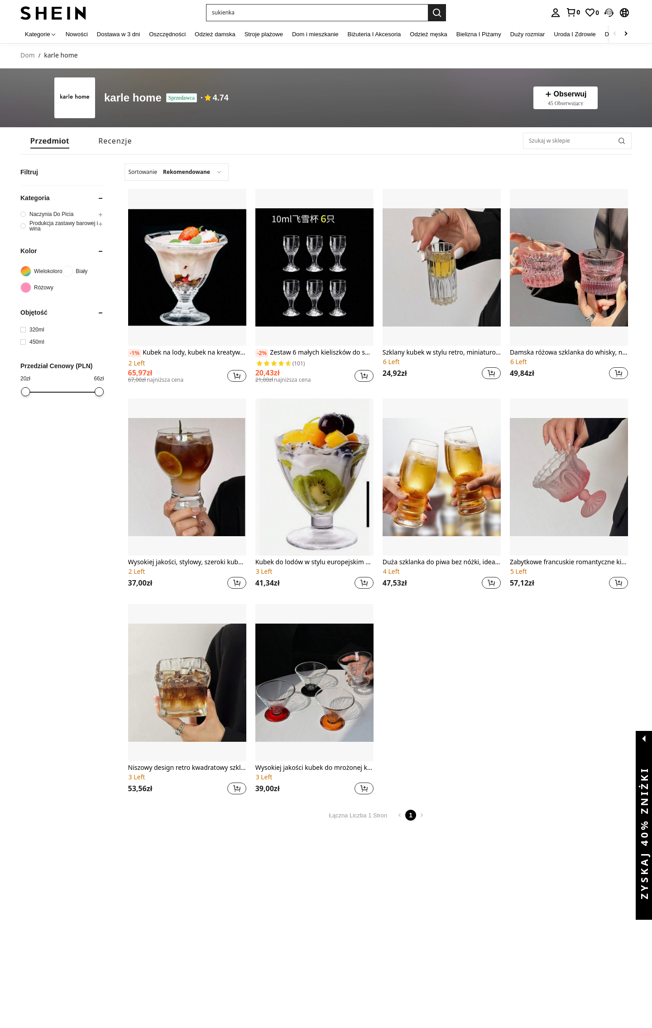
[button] (317, 12)
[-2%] (261, 353)
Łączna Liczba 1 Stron (358, 815)
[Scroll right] (626, 34)
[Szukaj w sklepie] (577, 141)
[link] (573, 12)
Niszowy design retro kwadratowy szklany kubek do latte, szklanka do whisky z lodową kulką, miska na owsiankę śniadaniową (187, 768)
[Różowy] (41, 287)
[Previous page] (399, 815)
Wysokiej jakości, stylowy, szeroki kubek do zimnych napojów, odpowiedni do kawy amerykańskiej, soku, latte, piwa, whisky (187, 562)
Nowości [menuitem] (77, 34)
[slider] (25, 391)
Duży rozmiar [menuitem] (527, 34)
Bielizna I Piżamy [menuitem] (478, 34)
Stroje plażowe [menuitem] (263, 34)
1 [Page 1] (410, 815)
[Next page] (421, 815)
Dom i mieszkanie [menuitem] (315, 34)
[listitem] (187, 287)
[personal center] (555, 12)
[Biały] (83, 271)
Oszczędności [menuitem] (167, 34)
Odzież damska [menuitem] (215, 34)
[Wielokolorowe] (41, 271)
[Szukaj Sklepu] (622, 141)
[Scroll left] (615, 34)
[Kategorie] (40, 34)
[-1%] (134, 353)
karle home (133, 98)
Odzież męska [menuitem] (428, 34)
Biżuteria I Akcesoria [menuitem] (374, 34)
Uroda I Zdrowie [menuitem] (574, 34)
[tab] (49, 140)
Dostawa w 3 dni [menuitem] (118, 34)
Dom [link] (27, 55)
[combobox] (177, 172)
